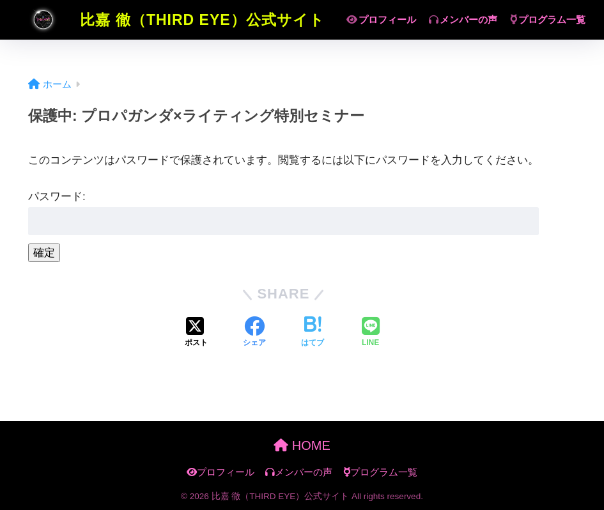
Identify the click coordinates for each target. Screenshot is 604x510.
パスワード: (283, 212)
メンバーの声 (463, 19)
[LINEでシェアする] (371, 333)
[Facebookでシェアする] (254, 333)
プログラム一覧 (547, 19)
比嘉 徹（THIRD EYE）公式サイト (170, 20)
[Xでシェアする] (196, 333)
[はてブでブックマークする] (312, 333)
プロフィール (381, 19)
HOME (302, 445)
